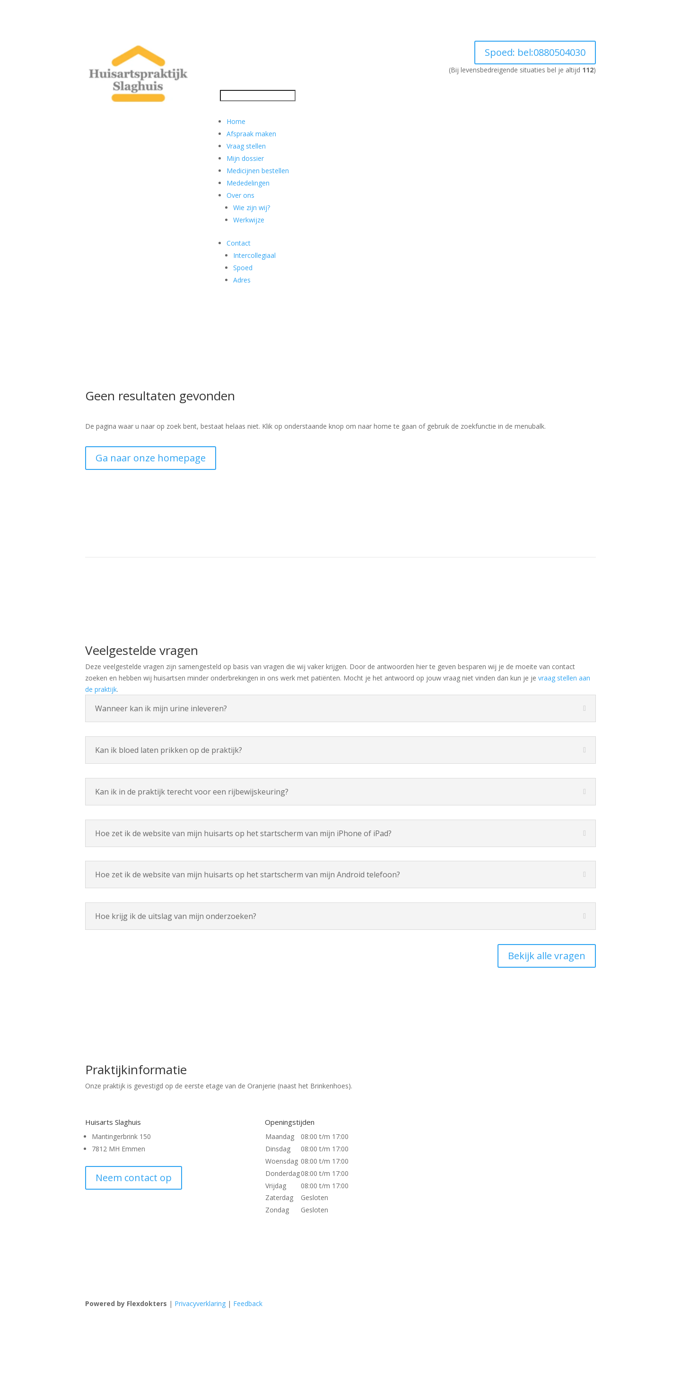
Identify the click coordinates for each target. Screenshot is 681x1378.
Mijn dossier (245, 158)
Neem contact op (134, 1177)
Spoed (535, 52)
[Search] (258, 95)
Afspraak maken (251, 133)
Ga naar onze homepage (151, 457)
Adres (242, 279)
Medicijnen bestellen (258, 170)
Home (236, 121)
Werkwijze (248, 219)
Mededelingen (248, 182)
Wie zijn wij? (251, 207)
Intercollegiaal (254, 255)
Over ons (240, 195)
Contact (239, 242)
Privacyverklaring (200, 1303)
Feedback (247, 1303)
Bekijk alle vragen (546, 955)
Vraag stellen (246, 145)
